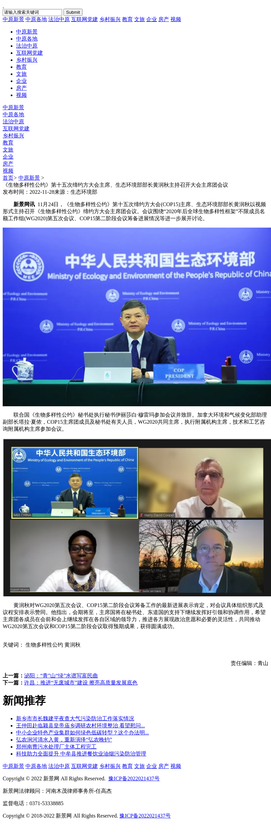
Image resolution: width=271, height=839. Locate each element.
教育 (127, 19)
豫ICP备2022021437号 (134, 778)
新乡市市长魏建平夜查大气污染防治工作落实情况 (75, 718)
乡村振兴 (110, 19)
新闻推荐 (24, 701)
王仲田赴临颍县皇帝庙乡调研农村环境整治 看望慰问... (80, 725)
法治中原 (59, 19)
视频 (175, 19)
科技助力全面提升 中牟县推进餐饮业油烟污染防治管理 (81, 754)
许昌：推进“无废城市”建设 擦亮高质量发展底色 (81, 682)
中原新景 (13, 19)
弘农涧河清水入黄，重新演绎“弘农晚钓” (64, 739)
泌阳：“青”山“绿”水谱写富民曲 (61, 675)
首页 (8, 178)
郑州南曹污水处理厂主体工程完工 (56, 747)
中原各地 (36, 19)
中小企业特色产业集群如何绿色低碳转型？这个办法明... (82, 732)
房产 (163, 19)
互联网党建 (84, 19)
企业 (151, 19)
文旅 (139, 19)
